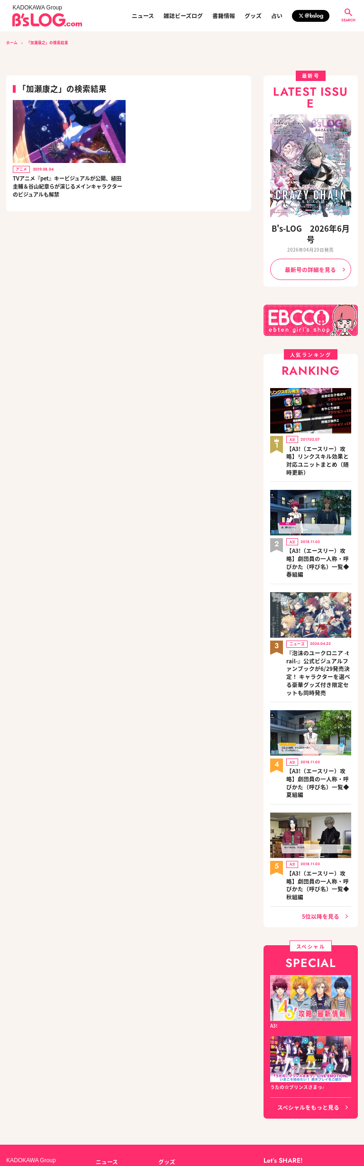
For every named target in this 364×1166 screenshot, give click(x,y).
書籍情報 (223, 15)
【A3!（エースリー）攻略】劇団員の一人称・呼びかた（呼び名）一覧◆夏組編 (318, 709)
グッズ (253, 15)
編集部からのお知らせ (182, 1088)
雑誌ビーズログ (183, 15)
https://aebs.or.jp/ (281, 1131)
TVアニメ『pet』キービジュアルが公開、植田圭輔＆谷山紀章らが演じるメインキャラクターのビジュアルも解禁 (67, 186)
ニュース (143, 15)
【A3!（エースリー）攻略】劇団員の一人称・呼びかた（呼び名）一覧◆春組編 (318, 522)
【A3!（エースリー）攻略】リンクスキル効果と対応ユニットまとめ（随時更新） (318, 434)
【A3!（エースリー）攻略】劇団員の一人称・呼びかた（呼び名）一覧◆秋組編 (318, 796)
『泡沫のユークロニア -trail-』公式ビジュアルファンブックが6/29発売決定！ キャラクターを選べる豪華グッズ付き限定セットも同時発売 (318, 615)
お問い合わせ (72, 1122)
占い (276, 15)
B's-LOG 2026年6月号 (310, 227)
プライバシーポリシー (120, 1122)
